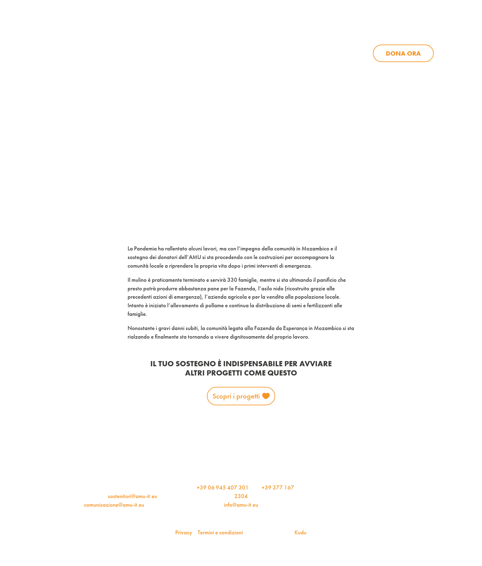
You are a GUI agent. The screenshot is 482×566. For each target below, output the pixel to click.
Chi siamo (177, 53)
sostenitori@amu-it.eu (132, 496)
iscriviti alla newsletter (287, 33)
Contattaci (416, 33)
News (281, 53)
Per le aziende (358, 33)
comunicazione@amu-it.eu (114, 505)
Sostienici (332, 53)
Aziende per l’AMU (336, 70)
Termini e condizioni (220, 532)
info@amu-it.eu (241, 505)
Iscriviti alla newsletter (415, 98)
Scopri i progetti (236, 396)
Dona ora (403, 53)
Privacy (183, 532)
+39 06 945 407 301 (223, 487)
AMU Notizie (219, 33)
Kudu (300, 532)
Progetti (233, 53)
